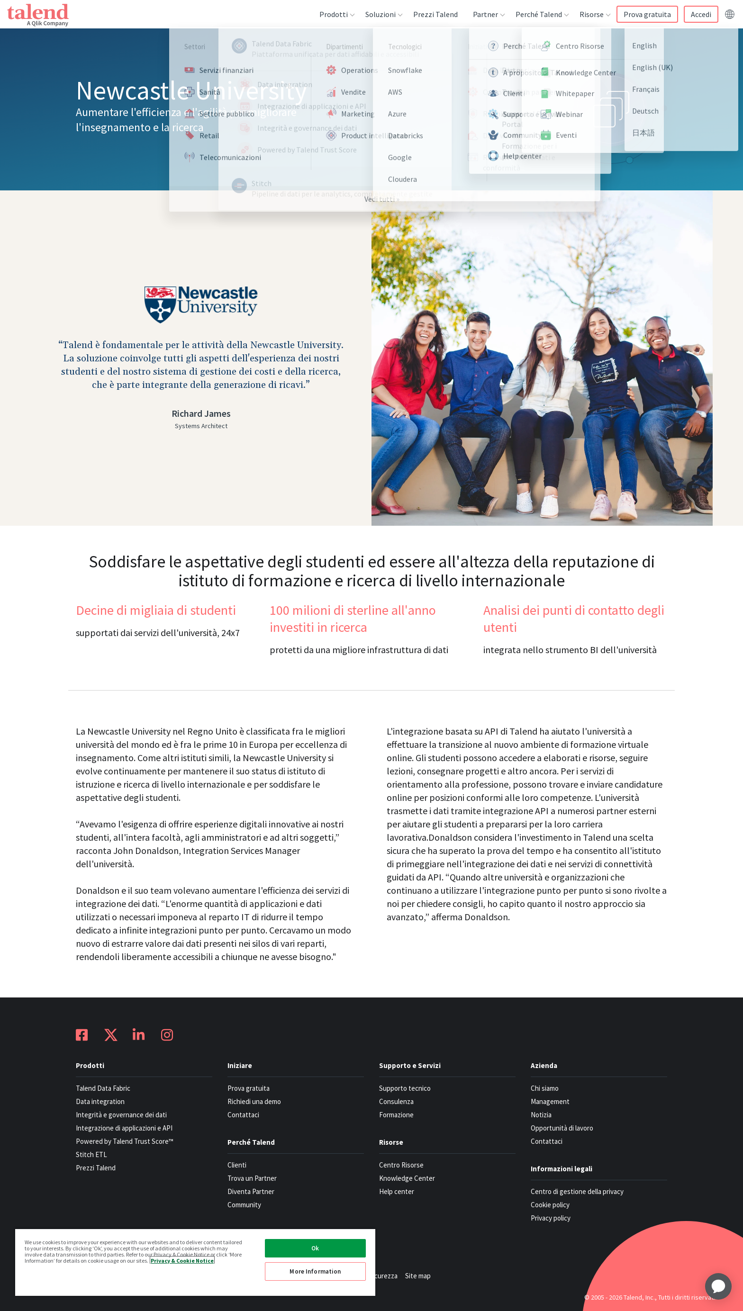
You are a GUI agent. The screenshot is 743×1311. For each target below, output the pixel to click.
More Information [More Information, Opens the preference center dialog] (315, 1271)
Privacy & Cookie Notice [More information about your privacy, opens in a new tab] (182, 1260)
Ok (315, 1248)
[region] (195, 1262)
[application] (718, 1286)
